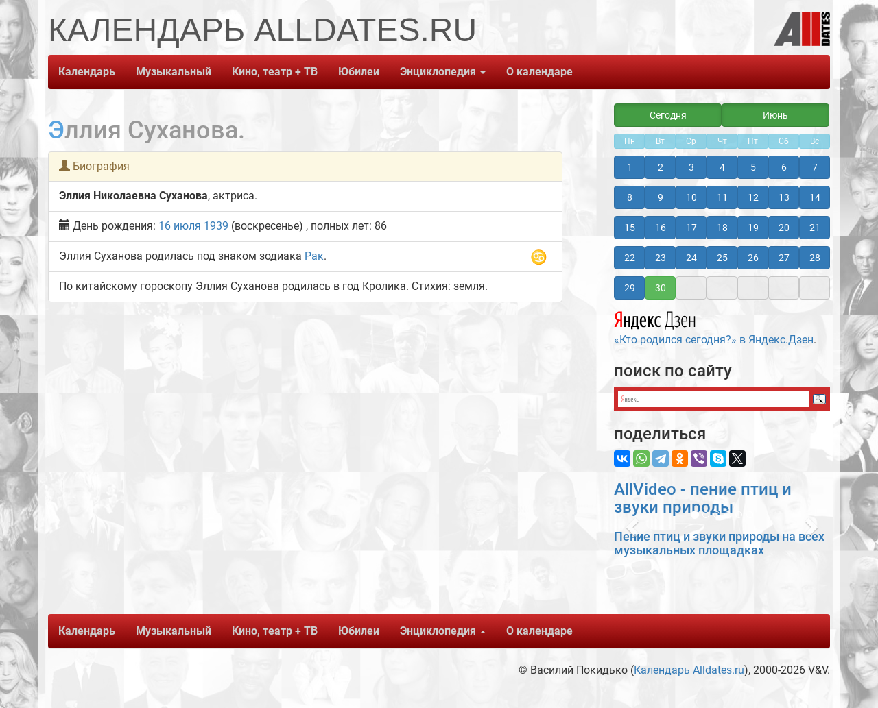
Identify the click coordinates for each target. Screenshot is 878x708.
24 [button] (691, 257)
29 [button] (629, 287)
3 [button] (691, 167)
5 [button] (753, 167)
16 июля (179, 225)
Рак (314, 256)
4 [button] (722, 167)
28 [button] (814, 257)
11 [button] (722, 197)
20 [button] (784, 227)
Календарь (86, 71)
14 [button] (814, 197)
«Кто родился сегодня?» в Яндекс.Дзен (714, 326)
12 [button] (753, 197)
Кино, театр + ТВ (275, 71)
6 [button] (784, 167)
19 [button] (753, 227)
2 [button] (660, 167)
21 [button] (814, 227)
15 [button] (629, 227)
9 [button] (660, 197)
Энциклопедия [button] (443, 71)
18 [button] (722, 227)
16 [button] (660, 227)
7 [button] (815, 167)
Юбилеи (358, 71)
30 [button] (660, 287)
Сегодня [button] (668, 115)
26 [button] (753, 257)
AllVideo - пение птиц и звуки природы (703, 498)
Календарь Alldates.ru (689, 669)
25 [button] (722, 257)
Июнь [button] (775, 115)
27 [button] (784, 257)
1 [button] (629, 167)
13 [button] (784, 197)
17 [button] (691, 227)
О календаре (539, 71)
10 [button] (691, 197)
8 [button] (629, 197)
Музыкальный (173, 71)
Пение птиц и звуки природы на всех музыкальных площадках (719, 543)
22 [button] (629, 257)
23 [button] (660, 257)
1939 (216, 225)
